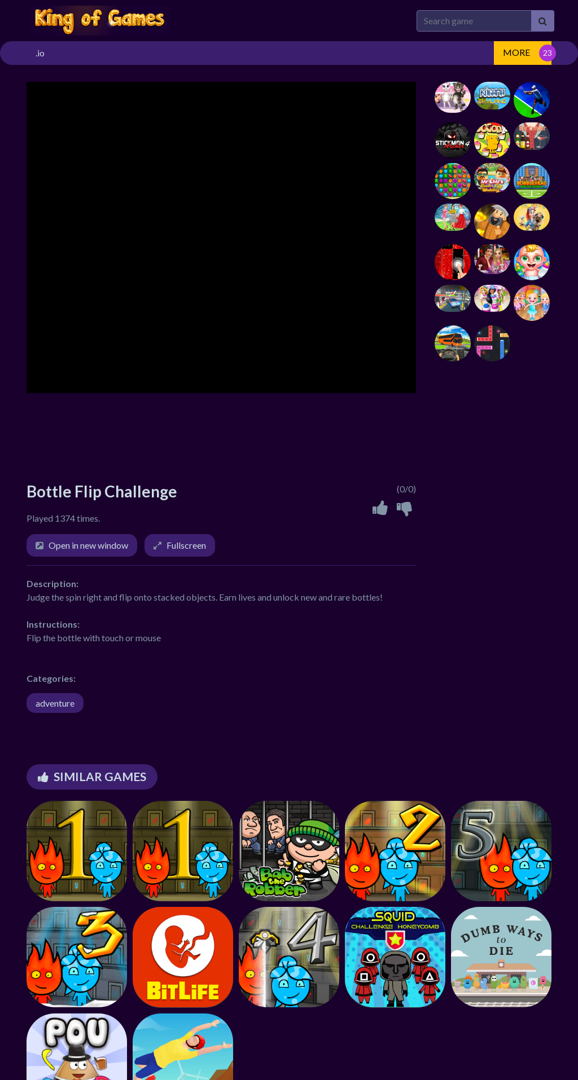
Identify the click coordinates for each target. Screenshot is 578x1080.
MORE (516, 52)
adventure (55, 703)
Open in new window (88, 545)
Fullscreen (186, 545)
